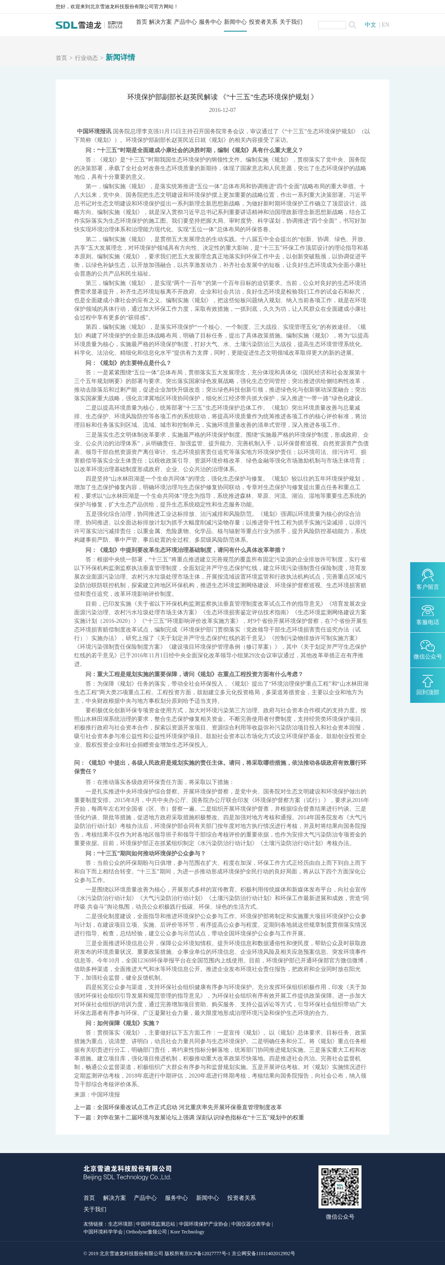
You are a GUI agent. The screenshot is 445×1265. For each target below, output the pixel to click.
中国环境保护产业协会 (203, 1224)
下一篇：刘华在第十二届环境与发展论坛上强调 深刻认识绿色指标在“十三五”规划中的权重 (189, 1118)
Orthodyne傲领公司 (146, 1231)
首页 (141, 22)
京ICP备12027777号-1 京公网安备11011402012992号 (239, 1253)
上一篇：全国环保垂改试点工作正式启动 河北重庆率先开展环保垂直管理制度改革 (178, 1107)
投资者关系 (263, 22)
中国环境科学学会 (103, 1231)
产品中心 (185, 22)
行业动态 (86, 58)
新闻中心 (235, 22)
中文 (370, 25)
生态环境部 (120, 1224)
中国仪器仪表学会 (251, 1224)
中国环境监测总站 (155, 1224)
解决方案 (160, 22)
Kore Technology (187, 1231)
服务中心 (210, 22)
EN (385, 25)
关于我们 (291, 22)
